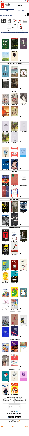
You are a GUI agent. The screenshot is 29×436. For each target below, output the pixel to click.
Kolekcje (11, 15)
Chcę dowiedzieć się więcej (10, 434)
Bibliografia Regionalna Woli (22, 10)
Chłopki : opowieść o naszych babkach (19, 399)
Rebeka (10, 407)
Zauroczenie (16, 402)
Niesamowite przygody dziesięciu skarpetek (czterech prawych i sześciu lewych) (11, 402)
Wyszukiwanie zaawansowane (4, 15)
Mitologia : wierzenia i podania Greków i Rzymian (8, 399)
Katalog (7, 10)
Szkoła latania (10, 406)
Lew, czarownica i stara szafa (6, 400)
